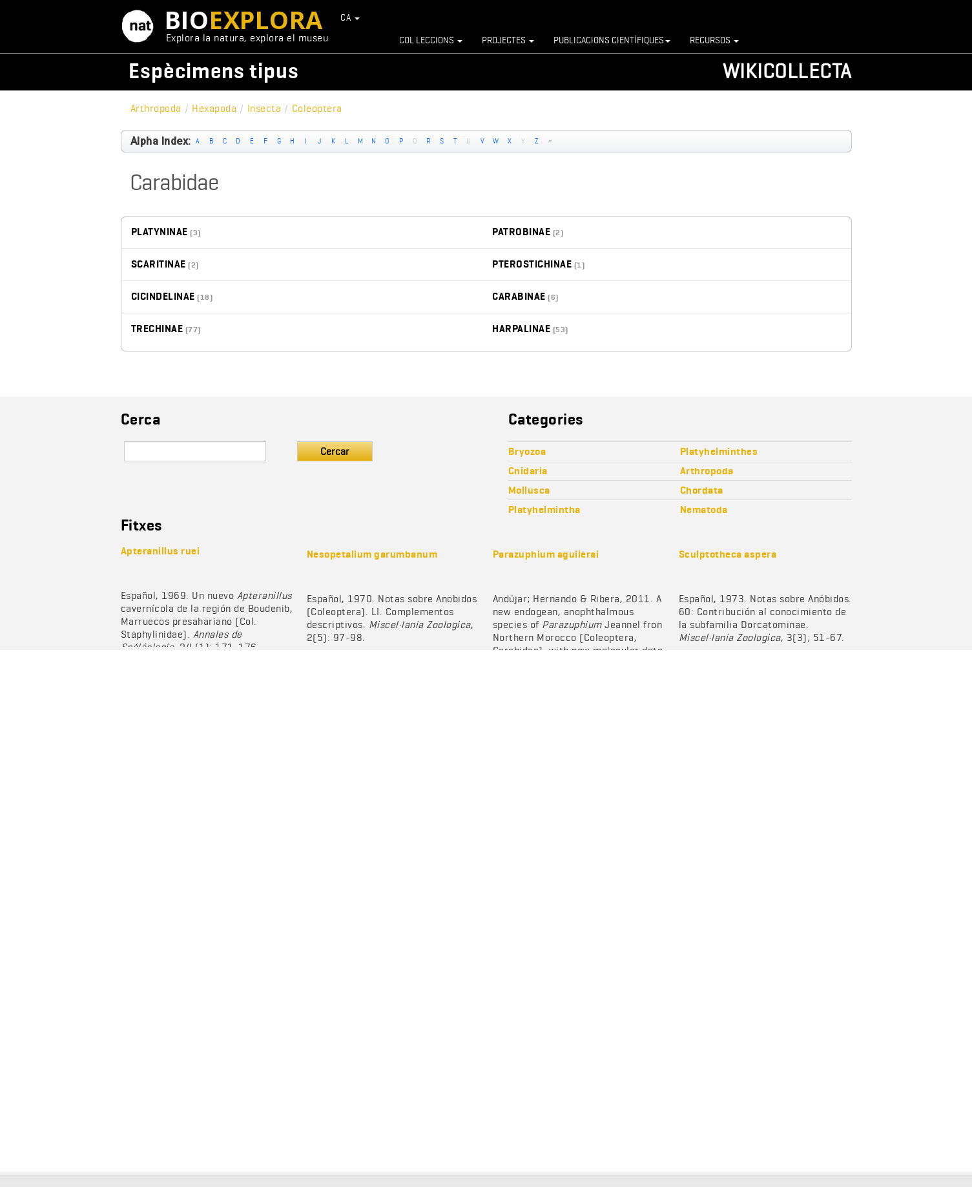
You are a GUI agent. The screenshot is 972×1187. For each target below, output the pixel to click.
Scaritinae (158, 264)
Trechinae (157, 328)
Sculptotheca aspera (728, 554)
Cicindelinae (163, 296)
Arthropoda (155, 108)
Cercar (334, 451)
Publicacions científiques (611, 40)
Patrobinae (521, 232)
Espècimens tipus (214, 71)
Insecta (264, 108)
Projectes (508, 40)
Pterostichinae (532, 264)
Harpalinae (521, 328)
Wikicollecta (787, 70)
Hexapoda (214, 108)
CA (350, 17)
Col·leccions (430, 40)
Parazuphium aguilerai (546, 554)
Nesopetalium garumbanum (372, 554)
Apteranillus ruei (160, 551)
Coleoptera (317, 108)
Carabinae (519, 296)
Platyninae (159, 232)
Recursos (714, 40)
